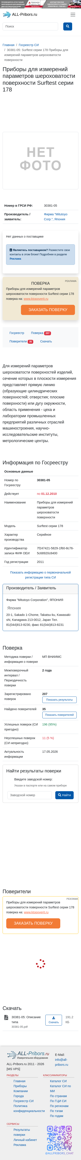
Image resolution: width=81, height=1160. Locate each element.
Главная (19, 1081)
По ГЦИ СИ (58, 1101)
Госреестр (17, 333)
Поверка (41, 333)
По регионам (59, 1106)
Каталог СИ (58, 1081)
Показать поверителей (59, 714)
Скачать (46, 341)
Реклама (20, 1145)
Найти (64, 795)
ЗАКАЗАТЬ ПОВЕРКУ (48, 310)
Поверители (21, 342)
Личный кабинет (25, 1140)
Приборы (20, 1086)
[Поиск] (30, 26)
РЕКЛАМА (70, 281)
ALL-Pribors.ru (20, 14)
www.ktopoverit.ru (36, 298)
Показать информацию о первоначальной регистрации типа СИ (40, 575)
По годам (56, 1116)
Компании (21, 1091)
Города (19, 1096)
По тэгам (56, 1111)
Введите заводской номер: (33, 779)
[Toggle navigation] (72, 14)
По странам (58, 1096)
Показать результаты (59, 699)
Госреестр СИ (24, 1101)
